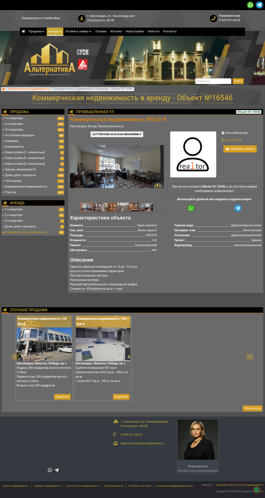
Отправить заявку (240, 149)
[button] (117, 165)
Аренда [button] (55, 31)
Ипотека (116, 31)
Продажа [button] (37, 31)
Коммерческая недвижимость (29, 89)
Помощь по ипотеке (140, 485)
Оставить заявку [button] (79, 31)
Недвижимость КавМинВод (41, 18)
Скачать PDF (232, 140)
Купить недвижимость (15, 485)
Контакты (170, 31)
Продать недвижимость (47, 485)
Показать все (252, 408)
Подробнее (62, 396)
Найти (238, 81)
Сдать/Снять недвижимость (82, 485)
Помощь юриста (113, 485)
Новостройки (135, 31)
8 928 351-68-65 (229, 20)
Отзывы (101, 31)
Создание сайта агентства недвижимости (239, 484)
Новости (153, 31)
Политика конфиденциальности (175, 485)
